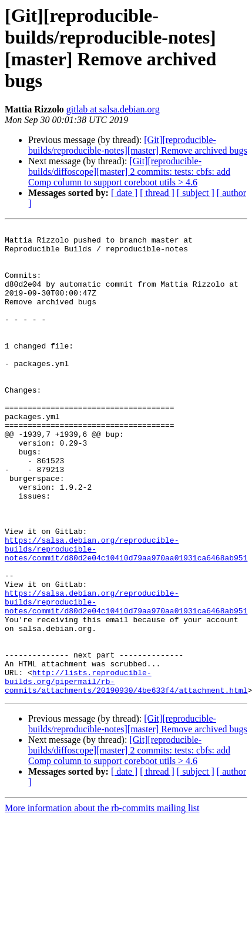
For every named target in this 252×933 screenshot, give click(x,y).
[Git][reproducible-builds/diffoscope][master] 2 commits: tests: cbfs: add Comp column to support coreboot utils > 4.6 (129, 171)
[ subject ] (195, 193)
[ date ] (124, 193)
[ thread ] (157, 193)
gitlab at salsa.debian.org (113, 109)
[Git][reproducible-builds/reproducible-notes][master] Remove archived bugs (137, 145)
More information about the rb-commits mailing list (102, 902)
